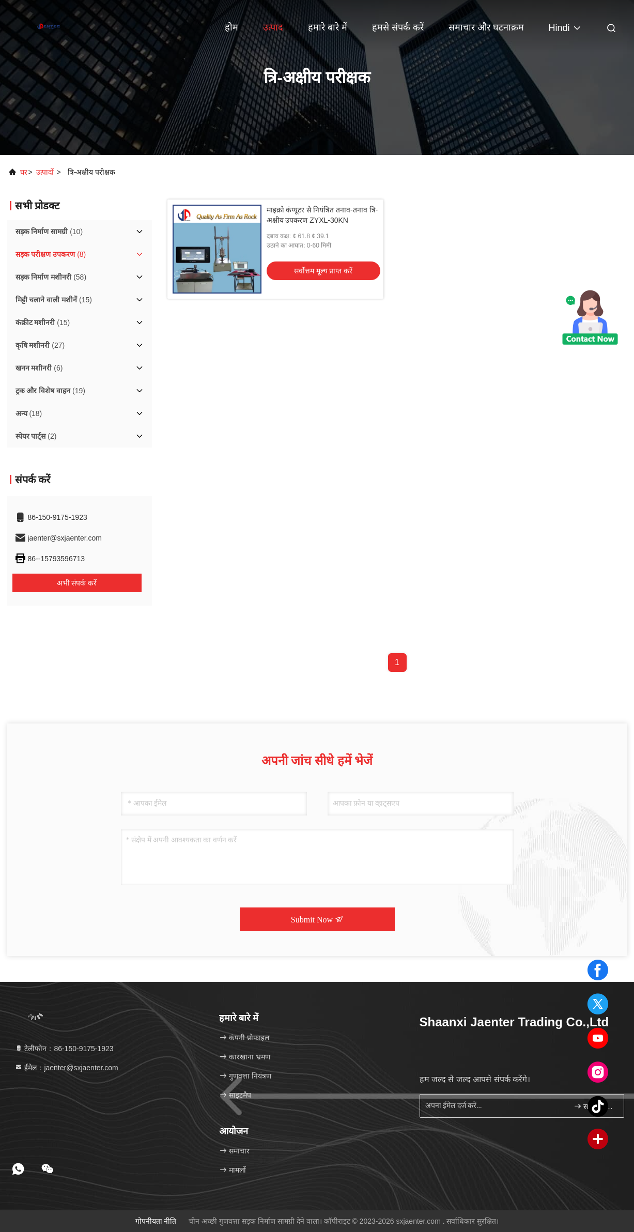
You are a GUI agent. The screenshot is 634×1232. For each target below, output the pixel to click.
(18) (29, 413)
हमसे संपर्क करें (398, 27)
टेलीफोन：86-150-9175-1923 (64, 1048)
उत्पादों (45, 172)
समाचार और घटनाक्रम (486, 27)
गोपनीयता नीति (156, 1221)
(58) (51, 277)
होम (231, 27)
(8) (51, 254)
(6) (39, 368)
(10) (49, 231)
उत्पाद (273, 27)
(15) (54, 300)
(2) (36, 436)
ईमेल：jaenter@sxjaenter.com (66, 1068)
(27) (40, 345)
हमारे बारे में (327, 27)
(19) (50, 391)
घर (23, 172)
